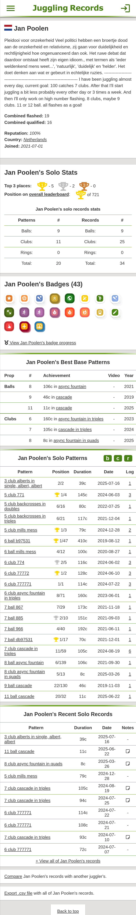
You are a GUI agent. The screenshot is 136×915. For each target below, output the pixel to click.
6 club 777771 (17, 575)
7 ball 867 (13, 598)
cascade (63, 391)
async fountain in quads (75, 433)
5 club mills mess (20, 522)
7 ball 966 (13, 619)
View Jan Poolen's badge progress (39, 337)
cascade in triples (73, 423)
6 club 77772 (16, 564)
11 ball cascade (19, 686)
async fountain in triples (79, 412)
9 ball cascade (17, 675)
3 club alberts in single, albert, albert (25, 476)
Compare (13, 865)
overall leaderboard (48, 191)
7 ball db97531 (18, 630)
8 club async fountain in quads (32, 753)
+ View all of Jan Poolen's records (68, 850)
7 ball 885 (13, 609)
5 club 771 (14, 487)
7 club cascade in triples (27, 777)
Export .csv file (18, 882)
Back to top (68, 899)
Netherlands (34, 137)
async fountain (71, 380)
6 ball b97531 (17, 533)
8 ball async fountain (23, 653)
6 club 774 (14, 554)
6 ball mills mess (19, 543)
